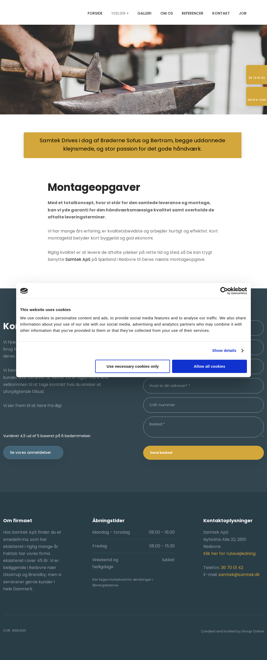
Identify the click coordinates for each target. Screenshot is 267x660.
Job (242, 13)
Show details (224, 350)
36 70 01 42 (232, 568)
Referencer (192, 13)
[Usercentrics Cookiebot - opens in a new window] (224, 291)
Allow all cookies (209, 366)
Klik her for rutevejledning (229, 554)
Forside (95, 13)
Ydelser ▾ (120, 13)
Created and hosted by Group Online (232, 631)
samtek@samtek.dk (239, 575)
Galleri (144, 13)
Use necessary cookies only (133, 366)
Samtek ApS (77, 259)
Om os (166, 13)
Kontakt (221, 13)
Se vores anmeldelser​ (30, 452)
